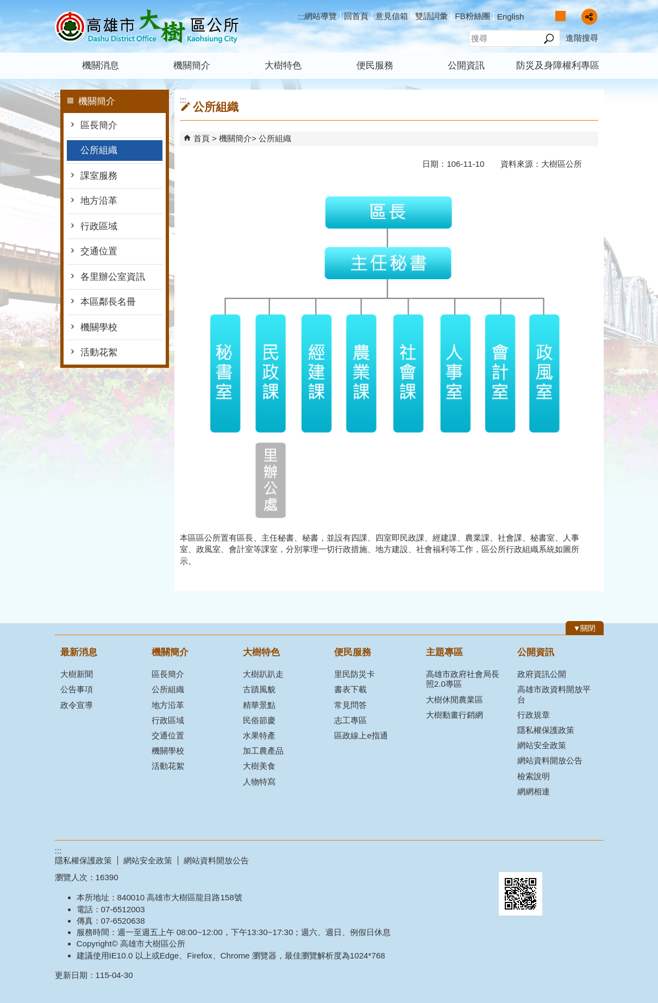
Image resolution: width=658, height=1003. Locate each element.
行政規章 (533, 714)
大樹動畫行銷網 (454, 714)
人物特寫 (259, 781)
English (510, 16)
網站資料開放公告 (549, 760)
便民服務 (374, 65)
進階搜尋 (582, 37)
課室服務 (98, 176)
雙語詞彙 (431, 16)
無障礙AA (564, 859)
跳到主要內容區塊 (5, 5)
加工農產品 (263, 750)
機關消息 (100, 65)
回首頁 (356, 16)
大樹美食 (259, 765)
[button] (549, 39)
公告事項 (76, 689)
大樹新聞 (76, 674)
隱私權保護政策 (545, 730)
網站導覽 (320, 16)
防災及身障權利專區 (557, 65)
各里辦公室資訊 (112, 277)
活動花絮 (98, 352)
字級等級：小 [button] (549, 16)
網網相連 (533, 791)
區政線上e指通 (360, 735)
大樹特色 (283, 65)
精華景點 (259, 705)
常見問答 (350, 705)
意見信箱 (391, 16)
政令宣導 (76, 705)
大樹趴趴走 (263, 674)
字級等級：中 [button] (560, 16)
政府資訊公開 (541, 674)
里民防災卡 (354, 674)
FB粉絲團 (472, 16)
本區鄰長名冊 (108, 302)
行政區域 (98, 226)
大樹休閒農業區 (454, 699)
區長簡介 (98, 125)
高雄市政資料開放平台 (554, 694)
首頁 (201, 138)
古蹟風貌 (259, 689)
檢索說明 (533, 776)
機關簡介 (191, 65)
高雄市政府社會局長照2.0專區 (462, 678)
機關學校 (98, 327)
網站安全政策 (541, 745)
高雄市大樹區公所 (147, 26)
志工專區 (350, 720)
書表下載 (350, 689)
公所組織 (98, 150)
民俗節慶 (259, 720)
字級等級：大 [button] (571, 16)
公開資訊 (466, 65)
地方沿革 (98, 201)
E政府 (510, 858)
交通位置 (98, 251)
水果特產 (259, 735)
